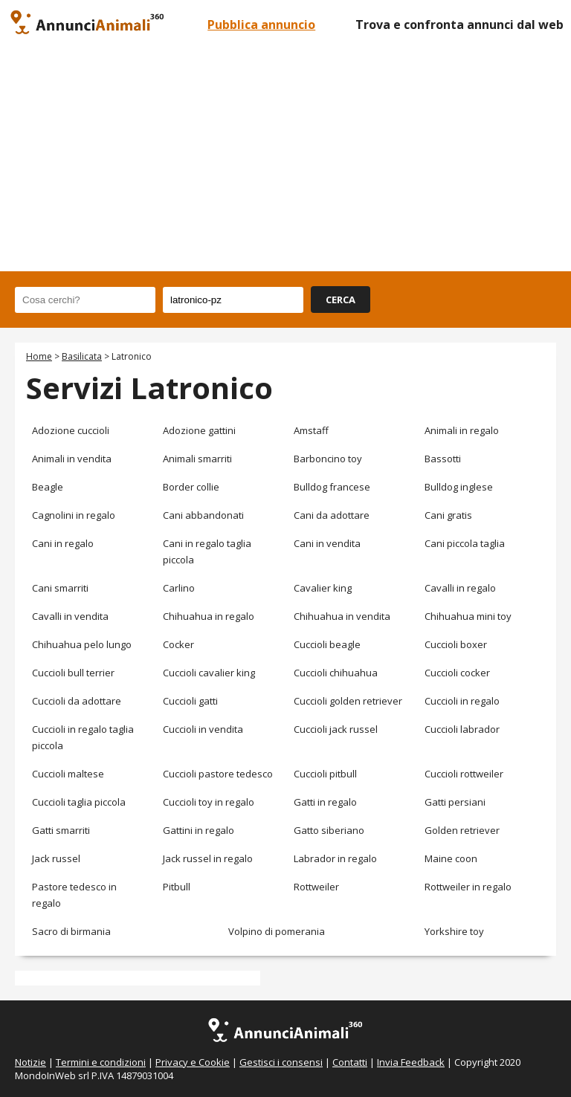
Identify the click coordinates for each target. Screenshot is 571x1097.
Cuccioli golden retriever (348, 701)
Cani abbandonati (203, 515)
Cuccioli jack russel (336, 729)
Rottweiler (316, 886)
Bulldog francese (332, 487)
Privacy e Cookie (192, 1062)
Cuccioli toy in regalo (208, 802)
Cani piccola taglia (465, 543)
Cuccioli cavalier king (209, 672)
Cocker (178, 644)
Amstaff (311, 430)
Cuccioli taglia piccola (79, 802)
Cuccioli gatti (190, 701)
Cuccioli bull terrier (73, 672)
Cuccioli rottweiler (464, 773)
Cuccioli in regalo (462, 701)
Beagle (47, 487)
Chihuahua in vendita (342, 616)
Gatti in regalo (325, 802)
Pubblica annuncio (261, 24)
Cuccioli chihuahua (336, 672)
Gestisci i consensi (281, 1062)
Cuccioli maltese (68, 773)
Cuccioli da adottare (76, 701)
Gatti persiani (455, 802)
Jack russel (56, 858)
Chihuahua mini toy (468, 616)
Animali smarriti (197, 458)
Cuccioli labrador (462, 729)
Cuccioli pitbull (325, 773)
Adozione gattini (199, 430)
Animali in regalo (462, 430)
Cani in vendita (327, 543)
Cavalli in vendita (70, 616)
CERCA (340, 299)
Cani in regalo (63, 543)
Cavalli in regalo (460, 588)
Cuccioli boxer (456, 644)
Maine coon (451, 858)
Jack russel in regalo (208, 858)
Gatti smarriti (61, 830)
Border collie (191, 487)
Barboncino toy (328, 458)
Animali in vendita (72, 458)
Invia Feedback (411, 1062)
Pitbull (176, 886)
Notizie (30, 1062)
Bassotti (443, 458)
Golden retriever (462, 830)
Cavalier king (323, 588)
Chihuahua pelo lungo (82, 644)
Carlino (179, 588)
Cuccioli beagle (327, 644)
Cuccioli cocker (457, 672)
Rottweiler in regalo (468, 886)
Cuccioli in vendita (203, 729)
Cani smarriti (60, 588)
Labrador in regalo (335, 858)
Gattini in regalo (198, 830)
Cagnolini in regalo (73, 515)
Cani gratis (448, 515)
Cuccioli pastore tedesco (218, 773)
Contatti (349, 1062)
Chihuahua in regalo (208, 616)
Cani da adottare (332, 515)
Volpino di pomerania (276, 931)
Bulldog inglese (459, 487)
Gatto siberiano (329, 830)
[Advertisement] (285, 160)
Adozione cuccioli (70, 430)
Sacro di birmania (71, 931)
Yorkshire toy (454, 931)
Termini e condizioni (101, 1062)
